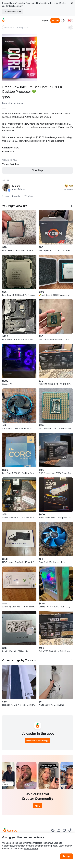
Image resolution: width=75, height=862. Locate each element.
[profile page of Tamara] (6, 187)
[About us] (63, 20)
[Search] (70, 28)
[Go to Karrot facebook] (53, 830)
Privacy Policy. (31, 848)
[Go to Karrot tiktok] (70, 830)
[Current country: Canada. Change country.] (70, 20)
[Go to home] (3, 20)
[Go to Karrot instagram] (58, 830)
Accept (66, 856)
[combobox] (35, 27)
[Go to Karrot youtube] (64, 830)
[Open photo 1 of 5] (19, 57)
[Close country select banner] (72, 3)
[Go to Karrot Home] (10, 830)
